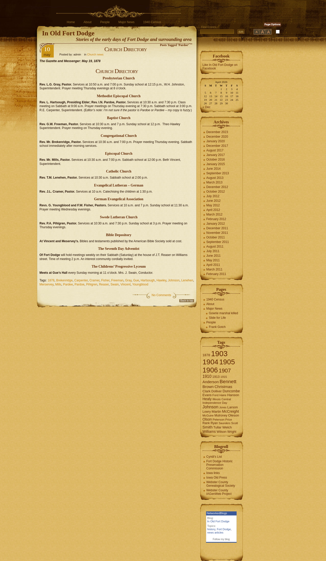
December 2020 (217, 136)
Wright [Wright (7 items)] (231, 432)
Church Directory (125, 49)
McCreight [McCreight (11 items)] (230, 411)
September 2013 (217, 173)
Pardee (68, 284)
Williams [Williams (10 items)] (209, 431)
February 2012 (216, 219)
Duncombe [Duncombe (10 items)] (231, 391)
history (211, 529)
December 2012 (217, 187)
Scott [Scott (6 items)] (234, 423)
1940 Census (152, 22)
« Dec (206, 107)
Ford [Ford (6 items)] (215, 395)
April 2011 (213, 265)
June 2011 (213, 255)
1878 (51, 280)
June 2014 (213, 168)
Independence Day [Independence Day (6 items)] (214, 402)
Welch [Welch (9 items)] (227, 427)
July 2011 (212, 251)
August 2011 (214, 246)
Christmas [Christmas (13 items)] (223, 386)
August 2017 (214, 150)
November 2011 (217, 233)
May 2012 (213, 205)
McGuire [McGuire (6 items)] (208, 415)
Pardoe (80, 284)
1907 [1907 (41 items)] (225, 370)
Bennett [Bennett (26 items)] (228, 381)
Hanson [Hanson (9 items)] (233, 395)
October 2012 (215, 191)
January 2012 (215, 223)
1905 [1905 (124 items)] (227, 362)
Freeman (117, 280)
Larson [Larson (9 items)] (232, 407)
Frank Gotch (217, 327)
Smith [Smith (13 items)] (207, 427)
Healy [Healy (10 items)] (207, 399)
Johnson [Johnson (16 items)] (210, 407)
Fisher (105, 280)
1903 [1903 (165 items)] (219, 353)
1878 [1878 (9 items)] (206, 355)
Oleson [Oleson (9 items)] (233, 415)
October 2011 (215, 237)
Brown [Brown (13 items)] (208, 386)
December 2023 (217, 132)
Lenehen (187, 280)
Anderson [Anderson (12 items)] (210, 382)
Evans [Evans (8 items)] (207, 395)
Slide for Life (217, 318)
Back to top (186, 300)
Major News (126, 22)
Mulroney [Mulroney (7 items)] (220, 415)
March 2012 (214, 214)
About (87, 22)
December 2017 (217, 146)
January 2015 (215, 164)
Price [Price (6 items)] (228, 419)
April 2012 (213, 210)
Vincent (125, 284)
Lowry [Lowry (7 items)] (206, 411)
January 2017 (215, 155)
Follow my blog (221, 539)
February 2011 (216, 274)
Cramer (94, 280)
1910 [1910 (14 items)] (206, 376)
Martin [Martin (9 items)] (216, 411)
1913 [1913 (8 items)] (216, 377)
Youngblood (140, 284)
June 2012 (213, 201)
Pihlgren (91, 284)
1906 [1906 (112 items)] (210, 370)
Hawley (161, 280)
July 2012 (212, 196)
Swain (115, 284)
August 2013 (214, 178)
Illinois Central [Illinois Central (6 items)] (221, 399)
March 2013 (214, 182)
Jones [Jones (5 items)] (222, 407)
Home (71, 22)
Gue (136, 280)
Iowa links (213, 473)
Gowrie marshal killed (223, 313)
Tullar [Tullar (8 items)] (217, 427)
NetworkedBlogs (217, 513)
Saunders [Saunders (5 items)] (224, 423)
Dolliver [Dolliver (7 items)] (216, 391)
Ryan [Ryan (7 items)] (214, 423)
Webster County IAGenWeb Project (219, 492)
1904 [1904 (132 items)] (210, 362)
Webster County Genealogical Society (220, 483)
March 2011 (214, 269)
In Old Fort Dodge (68, 33)
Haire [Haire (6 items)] (222, 395)
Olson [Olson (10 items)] (207, 419)
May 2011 (213, 260)
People (105, 22)
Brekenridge (64, 280)
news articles (215, 532)
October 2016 (215, 159)
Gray (128, 280)
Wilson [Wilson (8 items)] (222, 432)
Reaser (104, 284)
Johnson (174, 280)
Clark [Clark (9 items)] (206, 391)
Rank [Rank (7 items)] (206, 423)
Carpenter (81, 280)
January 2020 (215, 141)
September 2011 (217, 242)
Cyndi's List (214, 456)
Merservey (46, 284)
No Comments (161, 295)
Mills (58, 284)
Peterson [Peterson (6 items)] (218, 419)
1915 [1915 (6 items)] (224, 376)
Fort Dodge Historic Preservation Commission (219, 464)
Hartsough (148, 280)
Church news (95, 54)
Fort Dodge (224, 529)
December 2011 (217, 228)
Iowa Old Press (216, 477)
